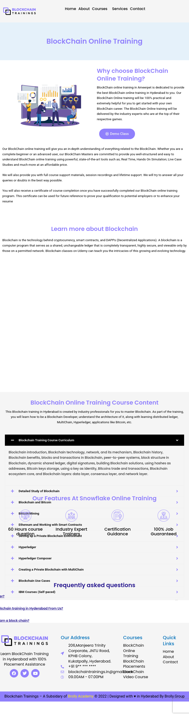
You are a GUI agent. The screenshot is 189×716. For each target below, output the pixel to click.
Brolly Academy (81, 696)
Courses (101, 9)
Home (70, 9)
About (84, 9)
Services (120, 9)
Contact (137, 9)
